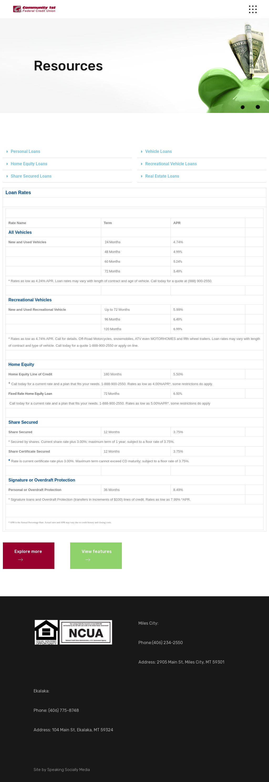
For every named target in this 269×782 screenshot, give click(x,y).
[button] (67, 152)
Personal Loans (25, 151)
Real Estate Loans (162, 176)
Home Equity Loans (29, 163)
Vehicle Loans (158, 151)
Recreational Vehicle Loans (171, 163)
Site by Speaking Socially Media (62, 769)
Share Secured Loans (31, 176)
